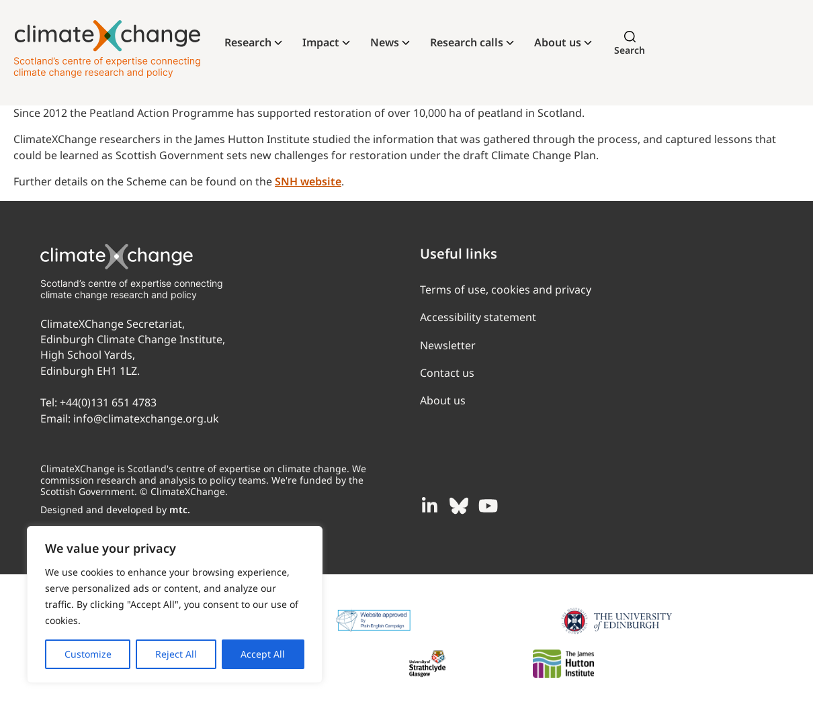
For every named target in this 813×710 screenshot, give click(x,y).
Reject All (176, 654)
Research (247, 42)
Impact (320, 42)
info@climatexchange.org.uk (146, 418)
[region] (175, 604)
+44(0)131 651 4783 (108, 402)
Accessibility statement (478, 317)
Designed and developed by (115, 509)
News (384, 42)
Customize (88, 654)
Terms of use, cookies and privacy (505, 289)
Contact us (447, 372)
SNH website (308, 181)
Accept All (263, 654)
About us (557, 42)
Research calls (466, 42)
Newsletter (448, 345)
